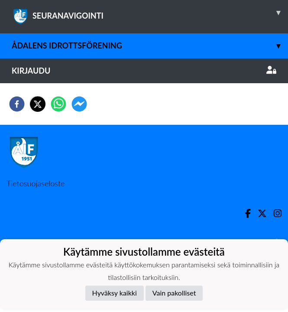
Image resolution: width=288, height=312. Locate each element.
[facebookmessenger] (79, 104)
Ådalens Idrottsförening (150, 45)
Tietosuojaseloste (35, 183)
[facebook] (17, 104)
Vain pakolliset (174, 293)
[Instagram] (274, 213)
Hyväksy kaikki (114, 293)
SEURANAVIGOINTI (150, 12)
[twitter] (37, 104)
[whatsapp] (58, 104)
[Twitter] (259, 213)
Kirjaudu (144, 70)
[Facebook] (244, 213)
